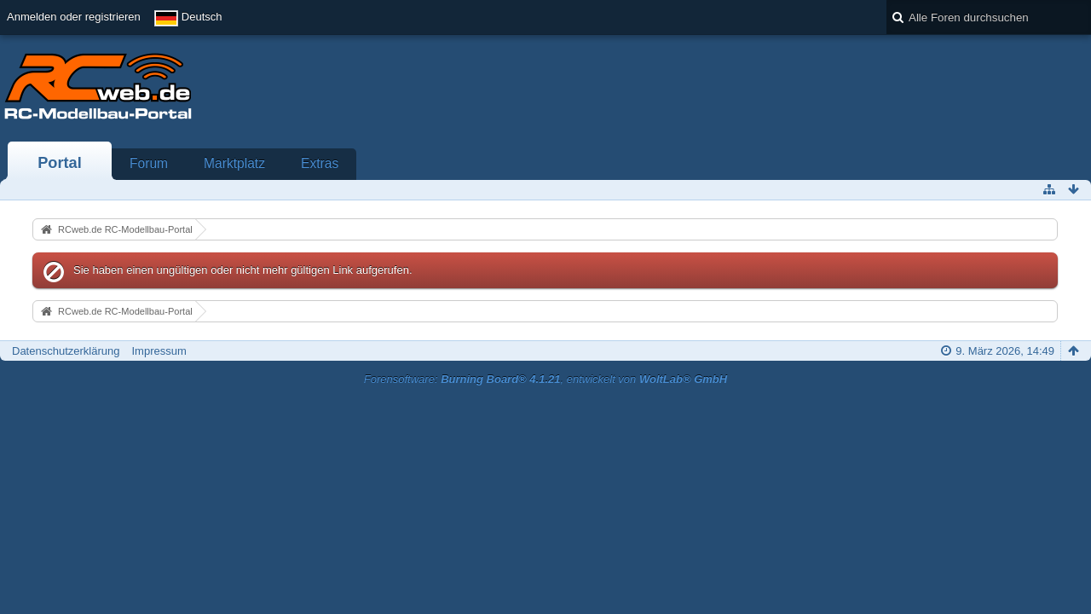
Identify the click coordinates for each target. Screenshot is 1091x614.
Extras (319, 163)
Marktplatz (234, 163)
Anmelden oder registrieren (74, 16)
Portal (60, 162)
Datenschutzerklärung (65, 351)
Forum (149, 163)
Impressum (158, 351)
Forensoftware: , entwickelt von (545, 379)
